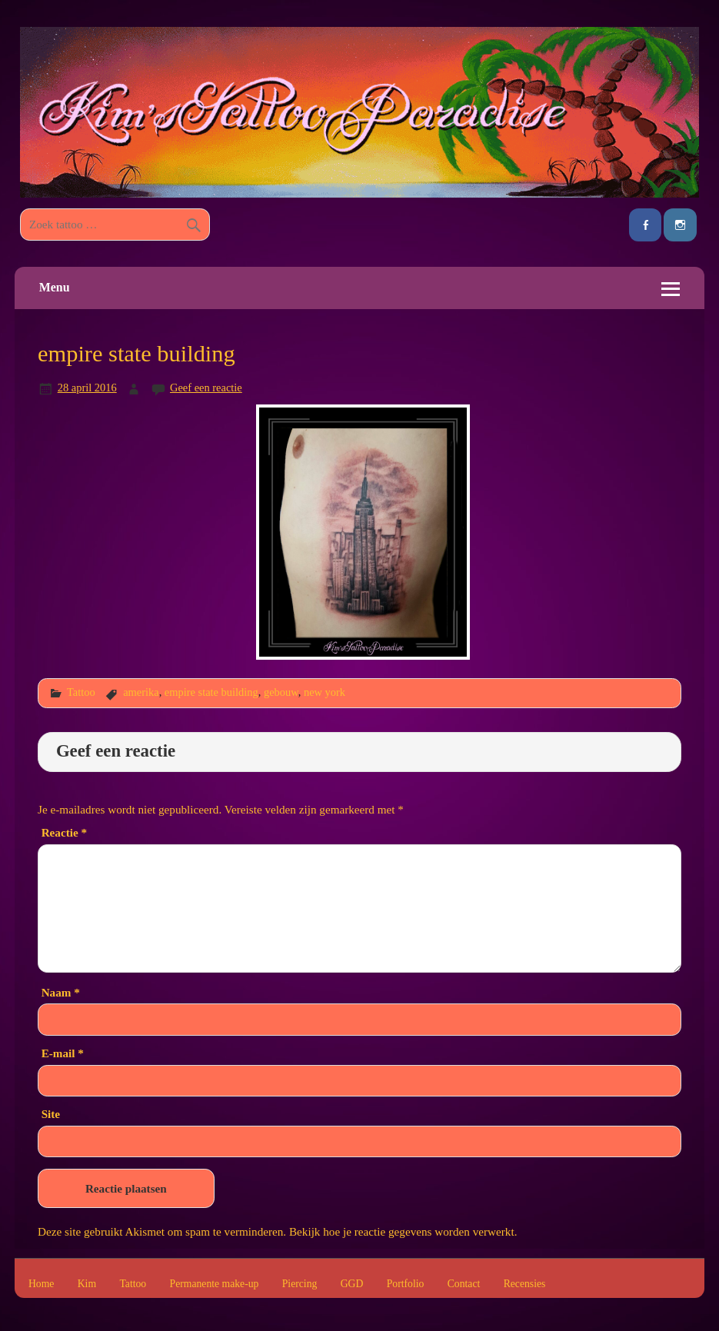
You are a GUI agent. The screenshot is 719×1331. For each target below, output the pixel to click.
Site (51, 1114)
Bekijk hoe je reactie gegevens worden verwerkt (401, 1231)
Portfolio (405, 1284)
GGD (352, 1284)
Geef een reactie (206, 387)
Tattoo (81, 692)
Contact (464, 1284)
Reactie (64, 832)
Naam (61, 992)
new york (324, 692)
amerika (141, 692)
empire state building (211, 692)
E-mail (63, 1053)
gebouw (281, 692)
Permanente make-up (214, 1284)
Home (41, 1284)
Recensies (525, 1284)
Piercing (300, 1284)
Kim (87, 1284)
